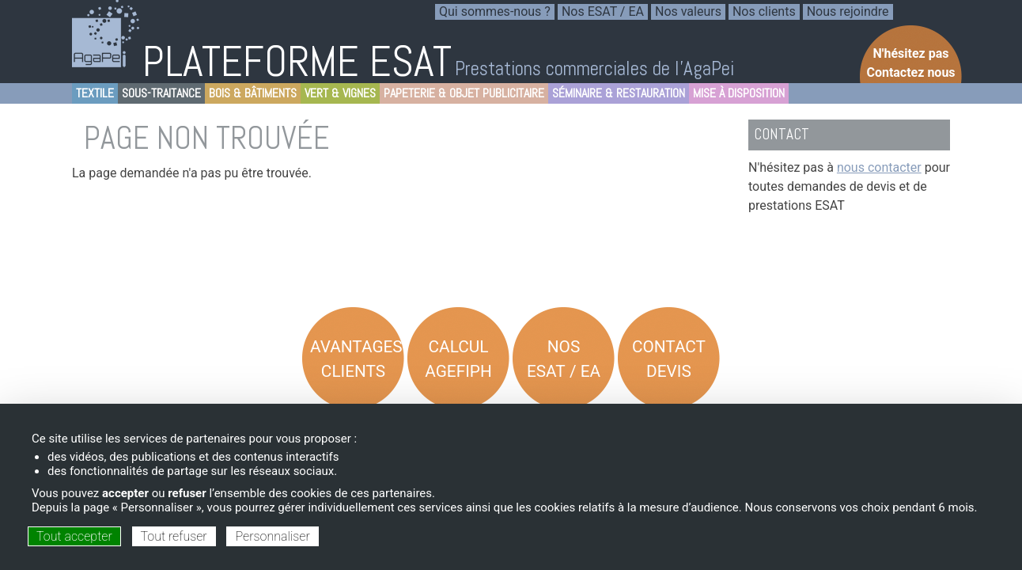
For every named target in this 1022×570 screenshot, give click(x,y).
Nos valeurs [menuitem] (688, 11)
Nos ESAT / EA (563, 359)
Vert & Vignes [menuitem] (338, 94)
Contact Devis (669, 359)
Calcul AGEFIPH (458, 359)
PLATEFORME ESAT (297, 61)
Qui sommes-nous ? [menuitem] (495, 11)
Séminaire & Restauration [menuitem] (616, 94)
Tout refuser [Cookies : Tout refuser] (174, 536)
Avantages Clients (356, 359)
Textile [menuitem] (93, 94)
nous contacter (879, 167)
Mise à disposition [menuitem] (737, 94)
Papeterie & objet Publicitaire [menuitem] (462, 94)
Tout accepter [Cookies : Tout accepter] (74, 536)
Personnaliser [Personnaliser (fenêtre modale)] (272, 536)
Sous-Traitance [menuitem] (159, 94)
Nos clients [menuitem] (764, 11)
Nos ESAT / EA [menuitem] (603, 11)
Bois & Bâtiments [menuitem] (251, 94)
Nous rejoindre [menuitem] (848, 11)
